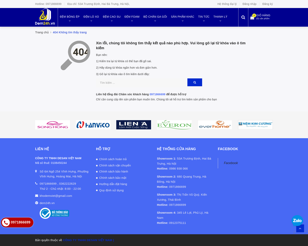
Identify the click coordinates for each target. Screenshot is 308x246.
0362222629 (67, 183)
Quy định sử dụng (111, 190)
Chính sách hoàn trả (113, 159)
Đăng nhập (250, 3)
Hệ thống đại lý (227, 3)
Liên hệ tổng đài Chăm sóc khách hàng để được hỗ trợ (141, 94)
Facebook (231, 163)
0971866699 (53, 3)
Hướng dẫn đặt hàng (113, 184)
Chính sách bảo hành (113, 171)
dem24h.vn (47, 203)
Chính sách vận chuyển (115, 165)
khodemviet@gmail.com (56, 195)
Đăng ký (267, 3)
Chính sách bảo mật (112, 177)
